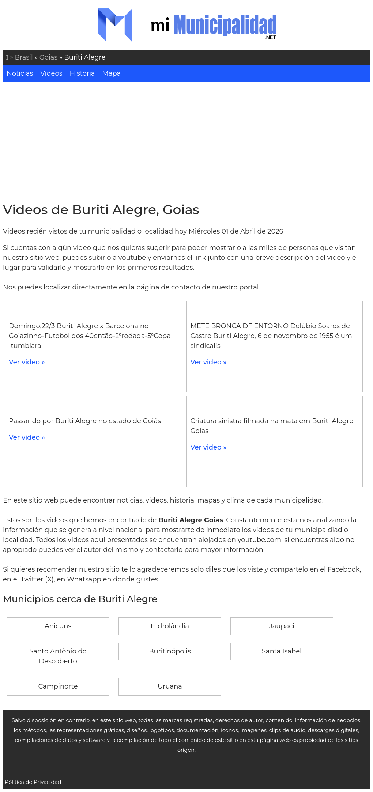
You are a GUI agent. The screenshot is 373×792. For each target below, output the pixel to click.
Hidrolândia (170, 626)
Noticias (20, 73)
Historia (82, 73)
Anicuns (58, 626)
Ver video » (27, 362)
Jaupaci (281, 626)
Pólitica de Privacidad (33, 782)
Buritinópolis (170, 651)
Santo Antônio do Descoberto (58, 656)
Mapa (111, 73)
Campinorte (58, 686)
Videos (51, 73)
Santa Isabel (282, 651)
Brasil (24, 57)
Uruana (170, 686)
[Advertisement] (186, 142)
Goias (48, 57)
